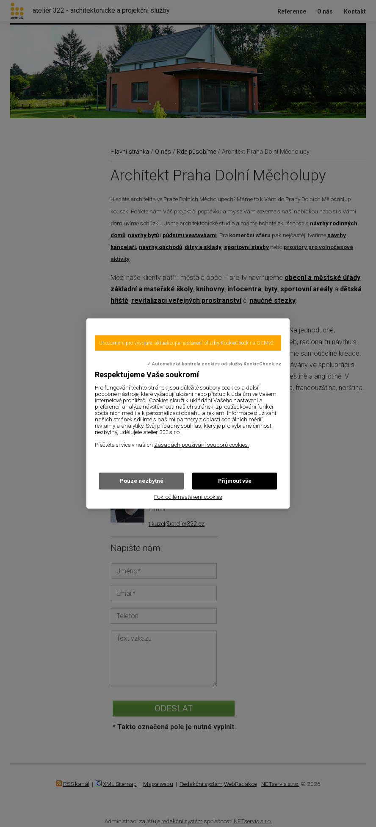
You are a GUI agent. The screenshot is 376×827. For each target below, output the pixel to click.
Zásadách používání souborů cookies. (201, 445)
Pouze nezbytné (141, 481)
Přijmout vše (235, 481)
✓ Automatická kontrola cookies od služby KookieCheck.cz (214, 364)
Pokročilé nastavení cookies (188, 497)
